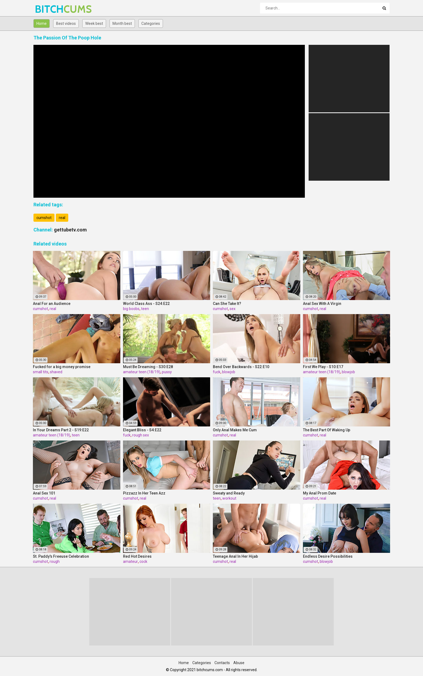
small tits (40, 372)
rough (55, 561)
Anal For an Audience (51, 303)
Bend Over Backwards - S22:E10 (241, 367)
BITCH (49, 9)
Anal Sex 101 (44, 493)
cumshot (44, 218)
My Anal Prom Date (319, 493)
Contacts (222, 663)
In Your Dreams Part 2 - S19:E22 (61, 430)
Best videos (66, 23)
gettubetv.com (70, 230)
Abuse (238, 663)
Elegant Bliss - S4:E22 (142, 430)
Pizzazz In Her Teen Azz (144, 493)
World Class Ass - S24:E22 (146, 303)
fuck (216, 372)
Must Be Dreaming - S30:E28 (148, 367)
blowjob (228, 372)
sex (233, 309)
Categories (150, 23)
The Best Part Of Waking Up (326, 430)
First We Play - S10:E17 (323, 367)
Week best (94, 23)
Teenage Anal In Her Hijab (235, 556)
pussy (167, 372)
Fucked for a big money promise (61, 367)
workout (229, 498)
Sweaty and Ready (229, 493)
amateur (130, 561)
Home (41, 23)
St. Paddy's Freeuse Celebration (61, 556)
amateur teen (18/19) (141, 372)
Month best (122, 23)
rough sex (140, 435)
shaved (56, 372)
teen (145, 309)
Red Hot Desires (137, 556)
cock (143, 561)
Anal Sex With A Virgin (322, 303)
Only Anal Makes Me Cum (235, 430)
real (62, 218)
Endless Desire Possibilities (328, 556)
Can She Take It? (227, 303)
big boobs (131, 309)
